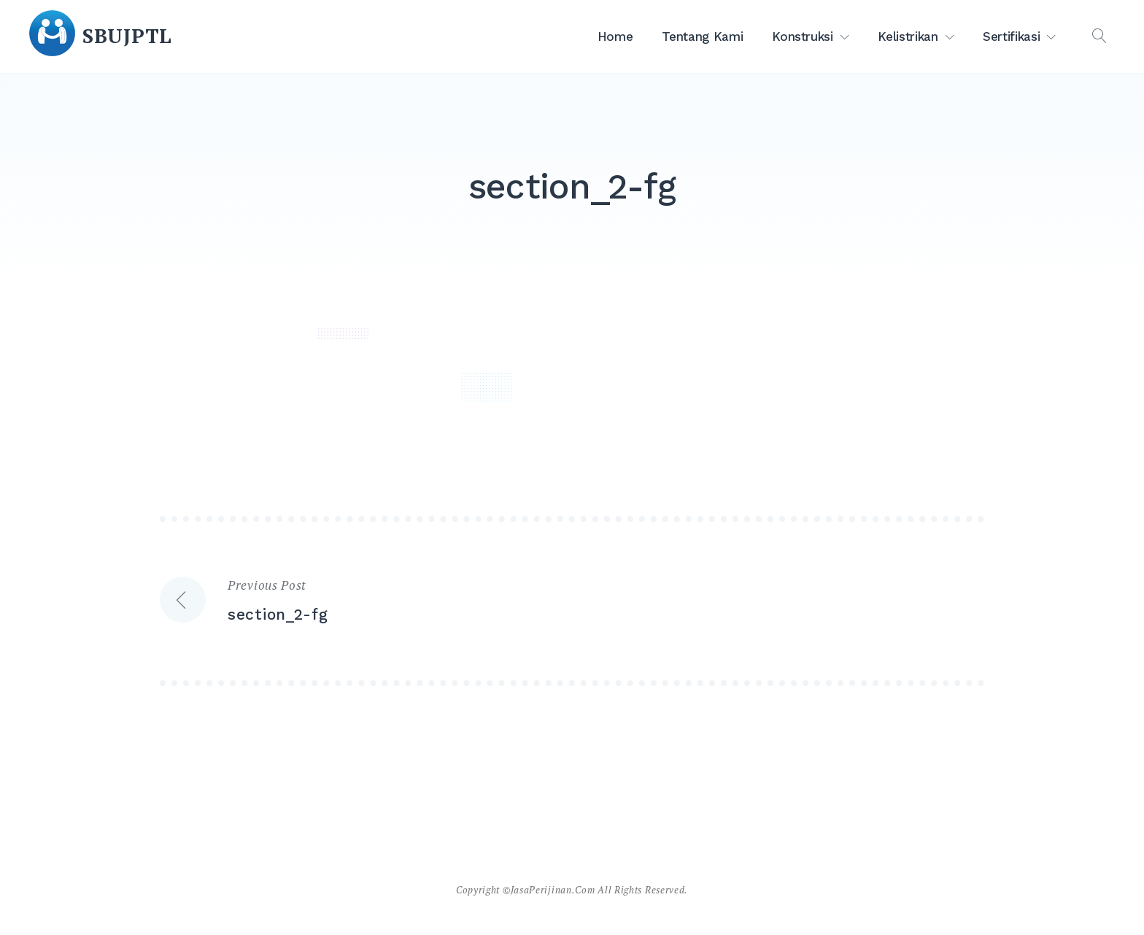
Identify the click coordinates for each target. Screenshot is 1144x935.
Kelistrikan (908, 36)
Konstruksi (802, 36)
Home (615, 36)
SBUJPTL (127, 36)
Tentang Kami (702, 36)
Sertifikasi (1011, 36)
